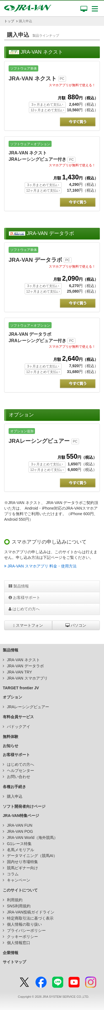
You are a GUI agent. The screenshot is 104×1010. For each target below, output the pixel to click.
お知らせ (10, 746)
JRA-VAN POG (20, 831)
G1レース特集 (19, 843)
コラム (13, 874)
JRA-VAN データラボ (25, 666)
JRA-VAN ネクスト (23, 660)
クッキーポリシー (22, 936)
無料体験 (10, 736)
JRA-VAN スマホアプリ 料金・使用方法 (40, 566)
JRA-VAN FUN (19, 825)
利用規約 (14, 900)
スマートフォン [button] (28, 625)
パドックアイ (18, 726)
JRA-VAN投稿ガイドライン (30, 912)
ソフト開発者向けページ (24, 806)
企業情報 (10, 952)
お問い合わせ (18, 776)
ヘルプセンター (20, 770)
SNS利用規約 (19, 906)
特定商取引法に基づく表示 (30, 918)
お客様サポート (24, 597)
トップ (9, 21)
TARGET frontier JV (21, 688)
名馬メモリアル (20, 850)
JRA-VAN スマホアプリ (27, 678)
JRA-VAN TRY (19, 672)
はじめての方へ (24, 609)
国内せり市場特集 (22, 862)
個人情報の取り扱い (24, 924)
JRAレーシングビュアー (28, 707)
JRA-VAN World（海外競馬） (32, 837)
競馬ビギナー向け (22, 868)
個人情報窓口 (18, 942)
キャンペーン (18, 880)
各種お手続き (14, 786)
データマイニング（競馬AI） (32, 855)
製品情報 (19, 586)
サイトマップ (14, 962)
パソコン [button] (75, 625)
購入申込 (14, 796)
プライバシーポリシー (26, 930)
